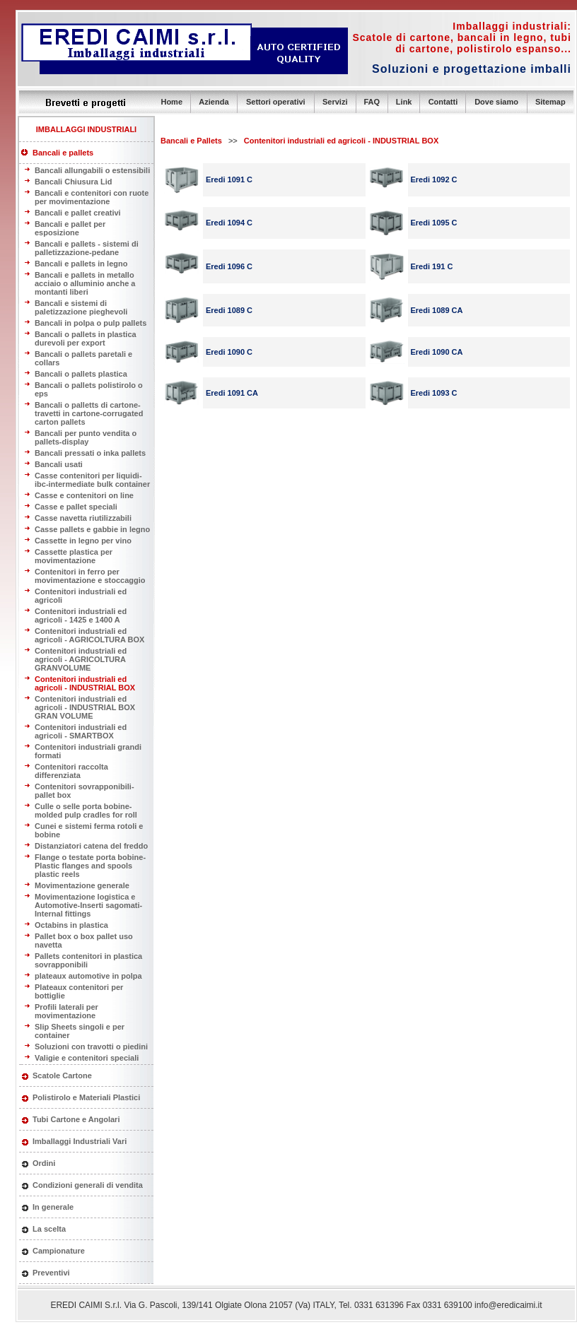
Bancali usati (59, 464)
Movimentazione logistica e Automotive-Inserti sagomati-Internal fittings (88, 905)
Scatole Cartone (62, 1075)
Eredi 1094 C (229, 222)
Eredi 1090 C (229, 352)
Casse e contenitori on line (84, 495)
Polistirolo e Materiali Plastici (86, 1097)
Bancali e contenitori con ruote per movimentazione (91, 197)
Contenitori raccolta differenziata (71, 770)
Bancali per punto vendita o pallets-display (85, 437)
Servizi (334, 102)
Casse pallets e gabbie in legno (92, 529)
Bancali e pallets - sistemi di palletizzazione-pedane (87, 248)
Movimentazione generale (82, 885)
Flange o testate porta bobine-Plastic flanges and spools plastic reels (90, 865)
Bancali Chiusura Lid (73, 181)
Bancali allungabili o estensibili (92, 170)
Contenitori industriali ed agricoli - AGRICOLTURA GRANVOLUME (81, 659)
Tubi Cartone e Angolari (76, 1119)
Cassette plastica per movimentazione (73, 556)
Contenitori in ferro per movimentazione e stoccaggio (90, 575)
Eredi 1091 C (229, 179)
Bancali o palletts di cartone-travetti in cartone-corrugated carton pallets (89, 413)
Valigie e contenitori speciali (87, 1058)
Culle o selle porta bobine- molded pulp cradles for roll (86, 810)
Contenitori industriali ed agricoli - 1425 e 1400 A (81, 615)
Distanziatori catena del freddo (91, 846)
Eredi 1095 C (434, 222)
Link (404, 102)
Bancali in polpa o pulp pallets (90, 323)
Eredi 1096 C (229, 266)
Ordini (44, 1163)
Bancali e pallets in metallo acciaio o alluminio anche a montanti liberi (85, 283)
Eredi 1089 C (229, 310)
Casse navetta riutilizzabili (83, 518)
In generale (53, 1207)
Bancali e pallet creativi (78, 212)
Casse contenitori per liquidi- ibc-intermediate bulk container (92, 479)
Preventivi (51, 1272)
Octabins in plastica (71, 925)
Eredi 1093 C (434, 393)
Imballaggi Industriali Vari (80, 1141)
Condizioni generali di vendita (88, 1185)
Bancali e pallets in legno (81, 263)
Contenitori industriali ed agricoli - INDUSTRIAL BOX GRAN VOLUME (85, 707)
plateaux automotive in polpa (88, 976)
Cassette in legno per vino (83, 540)
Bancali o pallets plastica (81, 374)
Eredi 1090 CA (437, 352)
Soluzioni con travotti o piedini (91, 1046)
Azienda (213, 102)
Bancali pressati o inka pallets (90, 453)
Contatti (443, 102)
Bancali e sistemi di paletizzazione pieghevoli (81, 307)
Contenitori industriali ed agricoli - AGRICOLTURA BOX (89, 635)
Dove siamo (496, 102)
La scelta (49, 1229)
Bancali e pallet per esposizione (70, 228)
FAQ (371, 102)
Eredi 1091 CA (232, 393)
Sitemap (550, 102)
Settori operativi (275, 102)
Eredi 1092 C (434, 179)
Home (171, 102)
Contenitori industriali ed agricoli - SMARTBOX (81, 731)
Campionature (59, 1250)
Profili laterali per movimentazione (66, 1011)
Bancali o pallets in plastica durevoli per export (85, 338)
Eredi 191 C (432, 266)
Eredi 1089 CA (437, 310)
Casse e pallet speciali (76, 506)
